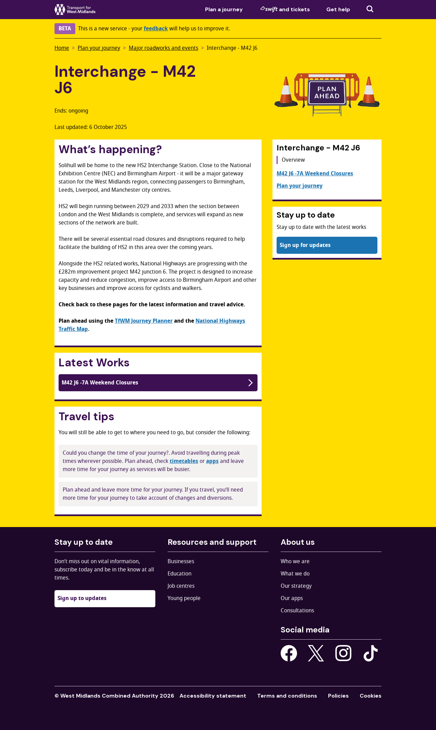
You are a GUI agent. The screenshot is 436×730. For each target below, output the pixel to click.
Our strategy (296, 586)
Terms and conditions (287, 695)
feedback (156, 29)
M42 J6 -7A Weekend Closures (158, 383)
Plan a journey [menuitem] (224, 9)
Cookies (371, 695)
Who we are (295, 561)
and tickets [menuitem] (285, 9)
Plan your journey (99, 48)
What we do (295, 574)
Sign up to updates (82, 598)
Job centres (181, 586)
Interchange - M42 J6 (232, 48)
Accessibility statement (213, 695)
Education (179, 574)
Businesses (181, 561)
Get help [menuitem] (338, 9)
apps (212, 461)
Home (61, 48)
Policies (338, 695)
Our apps (292, 598)
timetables (184, 461)
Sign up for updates (305, 245)
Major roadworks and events (163, 48)
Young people (184, 598)
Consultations (297, 611)
